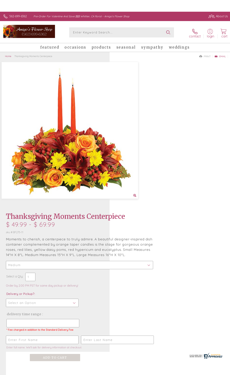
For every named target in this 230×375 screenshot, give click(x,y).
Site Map (215, 371)
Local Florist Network (192, 371)
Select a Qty (123, 141)
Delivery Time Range (133, 179)
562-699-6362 (18, 16)
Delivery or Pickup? (129, 159)
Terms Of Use (146, 371)
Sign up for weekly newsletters (115, 283)
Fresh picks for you (115, 263)
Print (205, 55)
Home (8, 54)
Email (220, 55)
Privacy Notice (167, 371)
